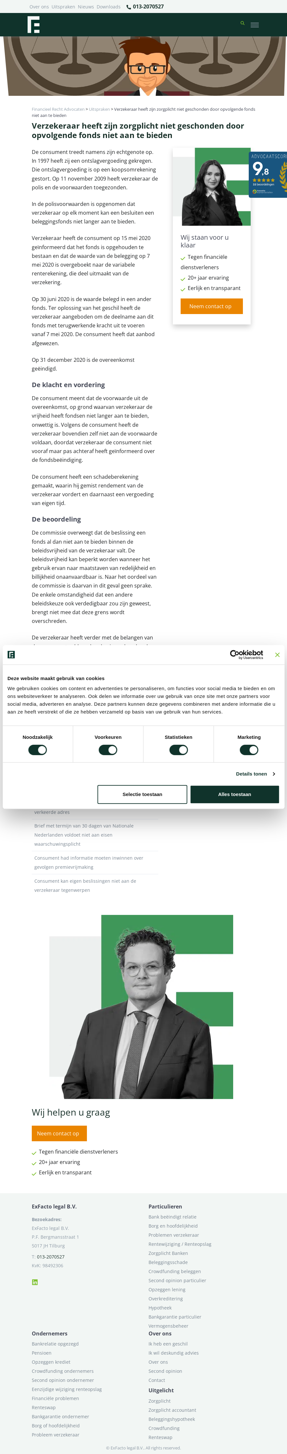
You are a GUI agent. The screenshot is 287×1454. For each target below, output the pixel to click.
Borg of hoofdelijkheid (56, 1425)
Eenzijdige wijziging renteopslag (67, 1389)
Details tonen (251, 774)
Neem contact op (210, 306)
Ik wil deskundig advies (174, 1353)
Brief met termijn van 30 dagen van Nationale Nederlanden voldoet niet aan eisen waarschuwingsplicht (95, 835)
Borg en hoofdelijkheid (173, 1226)
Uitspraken (63, 7)
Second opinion (165, 1371)
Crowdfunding (164, 1428)
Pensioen (42, 1353)
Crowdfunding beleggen (175, 1271)
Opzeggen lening (167, 1289)
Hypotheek (160, 1308)
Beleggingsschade (168, 1262)
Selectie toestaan (142, 794)
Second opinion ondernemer (63, 1380)
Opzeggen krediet (51, 1362)
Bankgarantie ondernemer (60, 1416)
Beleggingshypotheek (172, 1419)
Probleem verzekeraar (55, 1435)
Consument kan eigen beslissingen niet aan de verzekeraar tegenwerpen (95, 886)
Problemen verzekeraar (174, 1235)
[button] (242, 25)
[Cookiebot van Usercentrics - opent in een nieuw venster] (234, 655)
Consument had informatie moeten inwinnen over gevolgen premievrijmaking (95, 862)
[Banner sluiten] (277, 654)
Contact (157, 1380)
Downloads (109, 7)
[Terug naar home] (33, 24)
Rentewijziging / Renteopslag (180, 1244)
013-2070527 (145, 7)
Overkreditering (166, 1299)
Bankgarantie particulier (175, 1317)
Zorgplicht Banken (168, 1253)
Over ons (39, 7)
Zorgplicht (160, 1401)
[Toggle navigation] (254, 25)
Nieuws (86, 7)
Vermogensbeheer (168, 1326)
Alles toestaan (234, 794)
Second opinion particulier (177, 1280)
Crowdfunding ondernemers (63, 1371)
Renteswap (44, 1407)
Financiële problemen (55, 1398)
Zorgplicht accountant (172, 1410)
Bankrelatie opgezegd (55, 1344)
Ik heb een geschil (168, 1344)
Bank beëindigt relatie (173, 1217)
